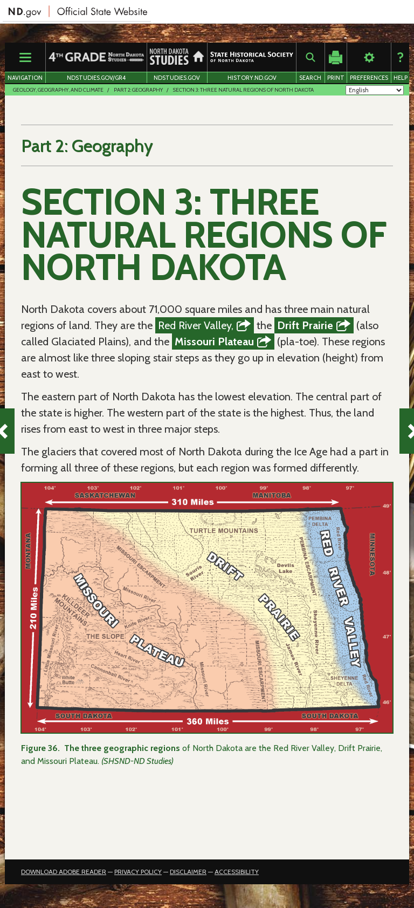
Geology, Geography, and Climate (58, 89)
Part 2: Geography (138, 89)
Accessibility (237, 876)
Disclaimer (188, 876)
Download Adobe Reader (63, 876)
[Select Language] (375, 90)
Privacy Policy (138, 876)
